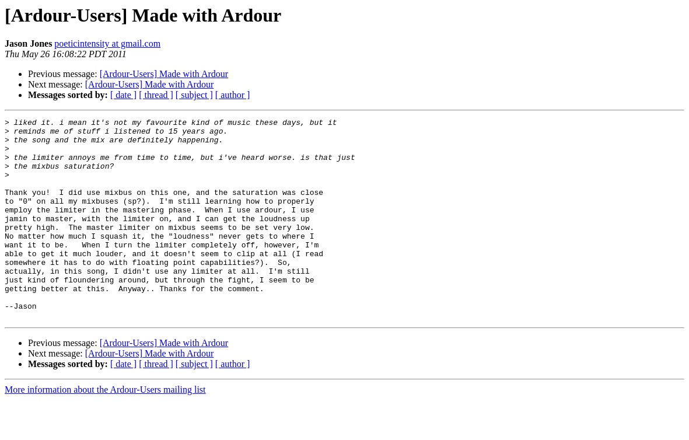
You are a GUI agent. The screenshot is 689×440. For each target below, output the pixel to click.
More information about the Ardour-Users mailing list (105, 430)
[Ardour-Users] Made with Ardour (164, 74)
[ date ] (123, 95)
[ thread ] (156, 95)
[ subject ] (194, 95)
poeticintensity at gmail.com (107, 43)
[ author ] (232, 95)
